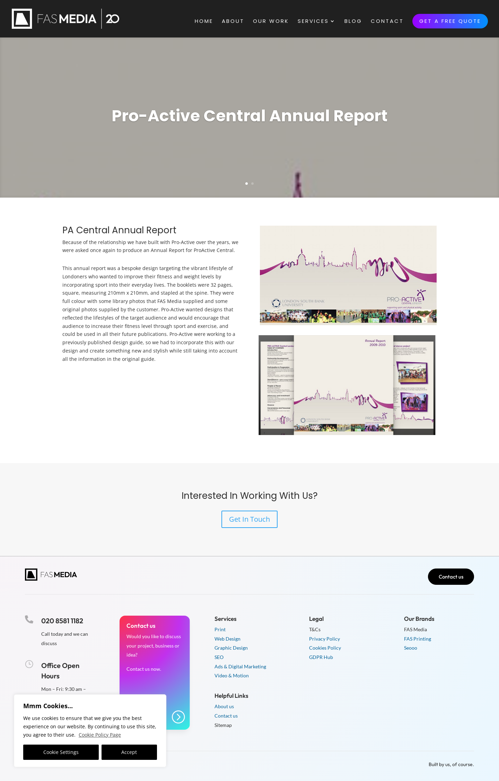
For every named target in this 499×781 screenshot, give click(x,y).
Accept (129, 752)
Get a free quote (450, 21)
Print (220, 629)
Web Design (227, 639)
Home (204, 22)
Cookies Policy (325, 648)
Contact (387, 22)
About (233, 22)
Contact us (451, 576)
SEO (219, 657)
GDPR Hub (321, 657)
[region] (90, 730)
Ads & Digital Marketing (240, 666)
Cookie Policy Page (100, 734)
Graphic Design (231, 648)
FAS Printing (417, 639)
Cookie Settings (61, 752)
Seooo (410, 648)
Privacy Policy (324, 639)
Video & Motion (232, 675)
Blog (353, 22)
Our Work (271, 22)
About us (224, 706)
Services (313, 22)
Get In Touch (249, 519)
